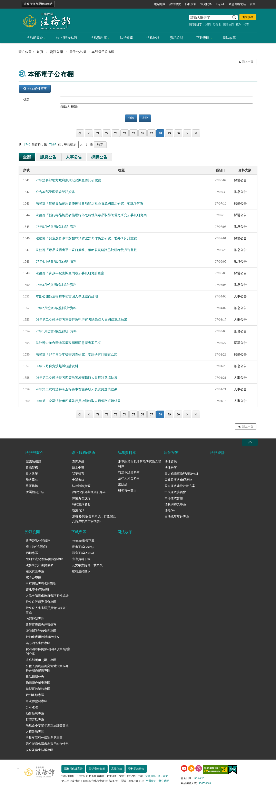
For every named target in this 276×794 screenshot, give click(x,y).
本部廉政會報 (174, 498)
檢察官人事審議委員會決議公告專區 (47, 610)
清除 (145, 118)
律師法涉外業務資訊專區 (89, 492)
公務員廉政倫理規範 (178, 479)
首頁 (252, 4)
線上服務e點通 (66, 38)
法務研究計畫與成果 (39, 565)
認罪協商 (228, 24)
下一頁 (187, 133)
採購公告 (99, 157)
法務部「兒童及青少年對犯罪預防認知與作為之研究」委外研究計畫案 (86, 238)
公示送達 (32, 707)
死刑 (238, 24)
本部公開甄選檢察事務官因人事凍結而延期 (67, 296)
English (220, 4)
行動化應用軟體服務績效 (42, 637)
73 (115, 133)
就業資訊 (78, 510)
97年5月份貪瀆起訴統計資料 (56, 226)
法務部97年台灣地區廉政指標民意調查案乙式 (68, 343)
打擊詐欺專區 (35, 719)
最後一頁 (196, 133)
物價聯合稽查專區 (38, 682)
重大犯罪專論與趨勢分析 (181, 473)
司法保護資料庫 (129, 472)
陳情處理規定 (81, 498)
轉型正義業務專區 (38, 688)
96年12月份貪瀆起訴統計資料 (57, 366)
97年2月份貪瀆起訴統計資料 (56, 308)
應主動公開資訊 (36, 546)
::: (18, 3)
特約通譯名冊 (81, 504)
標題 (26, 99)
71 (97, 133)
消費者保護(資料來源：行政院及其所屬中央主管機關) (94, 519)
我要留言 (78, 473)
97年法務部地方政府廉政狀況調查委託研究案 (68, 180)
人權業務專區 (35, 731)
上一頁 (89, 133)
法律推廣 (171, 467)
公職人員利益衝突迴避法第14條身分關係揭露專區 (47, 668)
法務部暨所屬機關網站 (38, 4)
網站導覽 (175, 4)
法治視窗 (126, 38)
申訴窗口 (78, 479)
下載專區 (202, 38)
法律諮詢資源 (81, 486)
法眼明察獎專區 (175, 504)
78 (160, 133)
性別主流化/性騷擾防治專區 (44, 559)
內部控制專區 (35, 618)
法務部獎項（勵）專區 (41, 660)
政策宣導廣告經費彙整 (41, 624)
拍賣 (246, 24)
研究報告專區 (127, 490)
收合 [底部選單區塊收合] (250, 442)
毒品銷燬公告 (35, 676)
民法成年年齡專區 (177, 516)
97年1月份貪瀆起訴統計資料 (56, 331)
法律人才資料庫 (129, 478)
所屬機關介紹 (35, 492)
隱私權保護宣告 (73, 768)
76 (142, 133)
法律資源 (171, 461)
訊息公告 (48, 157)
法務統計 (152, 38)
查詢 (131, 118)
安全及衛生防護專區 (39, 750)
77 (151, 133)
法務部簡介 (35, 38)
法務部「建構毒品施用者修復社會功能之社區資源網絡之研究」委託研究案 (90, 203)
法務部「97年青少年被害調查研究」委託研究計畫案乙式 (76, 354)
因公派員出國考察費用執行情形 (47, 744)
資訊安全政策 (97, 768)
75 (133, 133)
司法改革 (229, 38)
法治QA (170, 510)
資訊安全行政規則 (38, 589)
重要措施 (32, 486)
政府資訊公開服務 (38, 540)
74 (124, 133)
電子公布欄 (77, 52)
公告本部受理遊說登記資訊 (55, 192)
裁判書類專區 (35, 695)
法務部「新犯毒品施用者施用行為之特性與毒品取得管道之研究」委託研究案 (91, 215)
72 (106, 133)
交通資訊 (150, 775)
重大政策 (32, 473)
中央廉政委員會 (175, 492)
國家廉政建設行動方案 (180, 486)
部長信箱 (190, 4)
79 (169, 133)
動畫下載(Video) (83, 546)
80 (178, 133)
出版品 (122, 484)
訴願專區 (32, 553)
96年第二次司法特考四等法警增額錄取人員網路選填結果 (76, 377)
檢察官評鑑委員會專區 (41, 601)
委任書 (217, 24)
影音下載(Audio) (83, 553)
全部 (27, 157)
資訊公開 (176, 38)
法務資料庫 (98, 38)
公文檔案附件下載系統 (87, 565)
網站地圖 (160, 4)
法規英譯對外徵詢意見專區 (44, 737)
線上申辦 (78, 467)
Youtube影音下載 (83, 540)
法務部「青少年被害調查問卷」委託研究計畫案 (70, 273)
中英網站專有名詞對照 (41, 583)
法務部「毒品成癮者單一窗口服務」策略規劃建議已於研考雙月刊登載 (86, 250)
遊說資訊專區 (35, 571)
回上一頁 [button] (247, 61)
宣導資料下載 (81, 559)
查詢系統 (78, 461)
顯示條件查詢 (35, 88)
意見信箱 (116, 768)
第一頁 (80, 133)
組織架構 (32, 467)
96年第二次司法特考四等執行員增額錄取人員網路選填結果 (78, 401)
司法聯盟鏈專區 (36, 701)
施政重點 (32, 479)
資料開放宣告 (136, 768)
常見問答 (206, 4)
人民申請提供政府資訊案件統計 (47, 595)
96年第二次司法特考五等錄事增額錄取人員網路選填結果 (76, 389)
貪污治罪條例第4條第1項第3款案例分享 (48, 651)
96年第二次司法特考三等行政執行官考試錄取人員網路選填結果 (81, 319)
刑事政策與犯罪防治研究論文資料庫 (139, 464)
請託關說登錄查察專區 (41, 630)
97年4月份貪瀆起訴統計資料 (56, 261)
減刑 (208, 24)
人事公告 (74, 157)
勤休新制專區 (35, 713)
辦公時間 (163, 775)
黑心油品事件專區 (38, 643)
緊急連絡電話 (237, 4)
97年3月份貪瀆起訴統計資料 (56, 284)
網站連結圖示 (81, 571)
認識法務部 (33, 461)
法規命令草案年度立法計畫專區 (47, 725)
